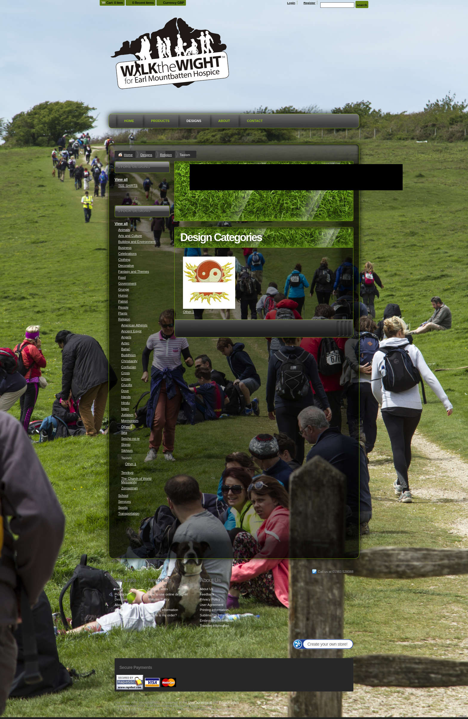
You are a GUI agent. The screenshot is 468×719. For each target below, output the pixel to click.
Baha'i (125, 349)
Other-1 (188, 312)
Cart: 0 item (114, 2)
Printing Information (214, 610)
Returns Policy (158, 599)
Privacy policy (229, 702)
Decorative (126, 265)
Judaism (127, 414)
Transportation (128, 513)
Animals (124, 230)
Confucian (128, 367)
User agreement (200, 702)
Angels (126, 337)
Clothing (124, 259)
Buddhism (128, 355)
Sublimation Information (217, 615)
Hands (126, 397)
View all (121, 180)
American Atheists (134, 325)
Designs (194, 121)
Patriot (123, 301)
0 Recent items (143, 2)
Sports (123, 507)
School (123, 495)
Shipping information (163, 610)
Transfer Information (214, 625)
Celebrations (127, 253)
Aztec (125, 343)
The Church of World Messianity (136, 480)
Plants (122, 313)
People (123, 307)
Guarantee (156, 605)
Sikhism (127, 450)
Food (122, 277)
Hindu (125, 403)
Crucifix (126, 385)
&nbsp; (209, 283)
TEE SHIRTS (128, 185)
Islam (125, 409)
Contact (255, 121)
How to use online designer (168, 594)
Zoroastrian (129, 488)
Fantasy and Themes (133, 271)
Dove (125, 391)
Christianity (129, 361)
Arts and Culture (130, 235)
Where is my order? (162, 615)
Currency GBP (173, 2)
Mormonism (129, 420)
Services (124, 501)
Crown (126, 379)
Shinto (125, 444)
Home (129, 121)
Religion (166, 155)
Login (291, 2)
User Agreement (211, 605)
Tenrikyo (127, 472)
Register (309, 2)
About (224, 121)
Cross (125, 373)
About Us (206, 589)
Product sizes (158, 589)
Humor (123, 295)
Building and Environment (137, 241)
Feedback (207, 594)
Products (160, 121)
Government (127, 283)
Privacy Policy (210, 599)
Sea (124, 432)
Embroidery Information (217, 620)
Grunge (123, 289)
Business (125, 247)
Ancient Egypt (131, 331)
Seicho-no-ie (130, 438)
